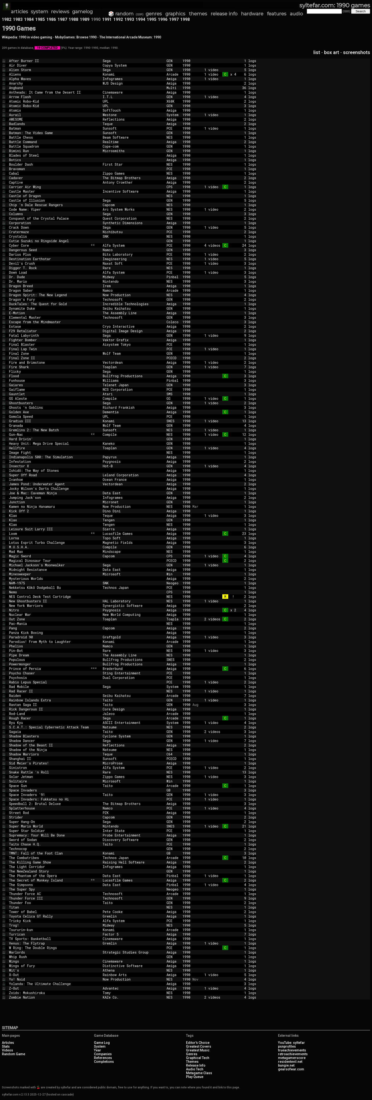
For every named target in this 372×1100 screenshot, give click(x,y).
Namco (133, 250)
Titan (49, 907)
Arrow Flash (49, 97)
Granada (49, 425)
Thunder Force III (49, 898)
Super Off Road (49, 475)
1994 (140, 19)
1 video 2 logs (227, 209)
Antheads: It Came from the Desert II (49, 92)
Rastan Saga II (49, 704)
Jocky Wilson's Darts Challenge (49, 488)
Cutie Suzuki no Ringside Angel (49, 241)
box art (331, 52)
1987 (62, 19)
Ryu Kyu (49, 722)
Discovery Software (133, 839)
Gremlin (133, 916)
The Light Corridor (49, 866)
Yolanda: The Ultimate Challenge (49, 984)
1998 (185, 19)
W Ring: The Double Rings (49, 947)
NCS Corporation (133, 389)
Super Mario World (49, 826)
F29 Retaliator (49, 331)
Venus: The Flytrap (49, 943)
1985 (40, 19)
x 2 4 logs (227, 610)
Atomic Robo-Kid (49, 101)
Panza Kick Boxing (49, 632)
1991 (107, 19)
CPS (172, 187)
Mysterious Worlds (49, 578)
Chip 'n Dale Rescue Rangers (49, 205)
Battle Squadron (49, 146)
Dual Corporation (133, 677)
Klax (49, 515)
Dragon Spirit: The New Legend (49, 295)
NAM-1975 (49, 583)
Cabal (49, 173)
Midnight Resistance (49, 569)
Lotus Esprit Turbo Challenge (49, 542)
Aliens (49, 74)
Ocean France (133, 479)
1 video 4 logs (227, 97)
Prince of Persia (49, 668)
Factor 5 (133, 934)
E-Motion (49, 313)
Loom (49, 533)
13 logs (227, 772)
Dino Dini (133, 511)
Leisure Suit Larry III (49, 529)
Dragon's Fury (49, 299)
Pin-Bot (49, 650)
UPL (133, 101)
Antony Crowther (133, 182)
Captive (49, 182)
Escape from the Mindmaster (49, 322)
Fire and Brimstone (49, 362)
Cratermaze (49, 232)
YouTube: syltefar (291, 1043)
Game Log (102, 1043)
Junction (49, 502)
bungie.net (286, 1065)
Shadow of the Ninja (49, 749)
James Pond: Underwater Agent (49, 484)
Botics (49, 160)
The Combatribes (49, 857)
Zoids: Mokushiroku (49, 993)
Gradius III (49, 421)
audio (296, 14)
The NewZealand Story (49, 871)
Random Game (13, 1054)
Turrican (49, 934)
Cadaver (49, 178)
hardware (252, 14)
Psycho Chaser (49, 673)
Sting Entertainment (133, 673)
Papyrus (133, 457)
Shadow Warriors (49, 754)
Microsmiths (133, 151)
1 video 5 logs (227, 70)
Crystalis (49, 236)
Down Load (49, 272)
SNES (172, 421)
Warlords (49, 952)
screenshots (356, 52)
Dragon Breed (49, 286)
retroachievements (293, 1054)
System (172, 115)
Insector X (49, 466)
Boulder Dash (49, 164)
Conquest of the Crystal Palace (49, 218)
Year (97, 1050)
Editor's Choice (197, 1043)
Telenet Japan (133, 385)
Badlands (49, 124)
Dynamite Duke (49, 308)
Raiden (49, 695)
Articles (8, 1043)
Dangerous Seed (49, 250)
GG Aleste (49, 398)
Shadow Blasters (49, 736)
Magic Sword (49, 556)
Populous (49, 659)
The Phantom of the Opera (49, 875)
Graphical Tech (197, 1058)
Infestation (49, 461)
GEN (172, 61)
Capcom (133, 205)
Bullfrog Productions (133, 376)
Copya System (133, 65)
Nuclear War (49, 614)
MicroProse (133, 763)
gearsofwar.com (291, 1069)
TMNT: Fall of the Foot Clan (49, 853)
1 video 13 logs (227, 421)
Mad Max (49, 551)
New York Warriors (49, 605)
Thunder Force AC (49, 893)
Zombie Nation (49, 997)
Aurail (49, 115)
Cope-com (133, 146)
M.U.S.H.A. (49, 547)
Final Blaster (49, 344)
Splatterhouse (49, 808)
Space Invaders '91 (49, 794)
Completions (104, 1062)
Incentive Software (133, 191)
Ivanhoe (49, 479)
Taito (133, 700)
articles (19, 11)
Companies (103, 1054)
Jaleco (133, 713)
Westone (133, 115)
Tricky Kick (49, 920)
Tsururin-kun (49, 929)
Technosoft (133, 299)
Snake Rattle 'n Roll (49, 772)
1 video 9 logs (227, 335)
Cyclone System (133, 736)
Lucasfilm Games (133, 533)
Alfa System (133, 245)
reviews (60, 11)
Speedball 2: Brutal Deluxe (49, 803)
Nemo (49, 592)
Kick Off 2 (49, 511)
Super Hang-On (49, 821)
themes (198, 14)
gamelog (82, 11)
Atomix (49, 110)
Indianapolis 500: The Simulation (49, 457)
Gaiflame (49, 389)
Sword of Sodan (49, 839)
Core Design (133, 709)
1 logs (227, 61)
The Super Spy (49, 889)
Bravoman (49, 169)
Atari (133, 394)
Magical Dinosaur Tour (49, 560)
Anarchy (49, 83)
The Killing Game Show (49, 862)
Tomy (133, 993)
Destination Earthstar (49, 259)
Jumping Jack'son (49, 497)
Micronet (133, 502)
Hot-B (133, 466)
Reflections (133, 119)
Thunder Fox (49, 902)
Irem (133, 286)
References (103, 1058)
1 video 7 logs (227, 367)
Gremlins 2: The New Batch (49, 430)
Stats (6, 1046)
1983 (18, 19)
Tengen (133, 520)
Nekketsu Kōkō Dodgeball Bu (49, 587)
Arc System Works (133, 209)
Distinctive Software (133, 966)
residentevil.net (290, 1062)
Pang (49, 628)
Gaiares (49, 385)
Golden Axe (49, 412)
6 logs (227, 547)
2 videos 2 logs (227, 619)
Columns (49, 214)
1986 (51, 19)
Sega (133, 61)
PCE (172, 128)
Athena (133, 970)
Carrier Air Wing (49, 187)
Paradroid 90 (49, 637)
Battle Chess (49, 137)
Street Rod (49, 812)
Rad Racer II (49, 691)
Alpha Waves (49, 79)
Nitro (49, 610)
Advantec (133, 988)
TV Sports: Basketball (49, 938)
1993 (129, 19)
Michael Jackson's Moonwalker (49, 565)
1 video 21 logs (227, 826)
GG (172, 398)
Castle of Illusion (49, 200)
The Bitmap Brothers (133, 178)
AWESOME (49, 119)
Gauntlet (49, 394)
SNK (133, 236)
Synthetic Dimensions (133, 223)
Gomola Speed (49, 416)
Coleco (172, 322)
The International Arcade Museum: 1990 (130, 37)
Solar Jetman (49, 776)
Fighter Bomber (49, 340)
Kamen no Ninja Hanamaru (49, 506)
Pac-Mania (49, 623)
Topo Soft (133, 538)
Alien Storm (49, 70)
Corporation (49, 223)
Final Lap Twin (49, 349)
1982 (6, 19)
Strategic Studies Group (133, 952)
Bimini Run (49, 151)
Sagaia (49, 731)
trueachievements (292, 1050)
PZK (133, 812)
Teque (133, 124)
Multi (172, 88)
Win (172, 574)
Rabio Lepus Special (49, 682)
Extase (49, 326)
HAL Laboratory (133, 601)
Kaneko (133, 443)
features (276, 14)
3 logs (227, 106)
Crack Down (49, 227)
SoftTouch (133, 110)
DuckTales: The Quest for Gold (49, 304)
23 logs (227, 533)
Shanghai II (49, 758)
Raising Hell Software (133, 862)
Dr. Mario (49, 281)
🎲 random (121, 14)
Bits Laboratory (133, 254)
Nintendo (133, 281)
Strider (49, 817)
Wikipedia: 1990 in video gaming (27, 37)
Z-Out (49, 988)
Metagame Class (199, 1073)
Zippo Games (133, 173)
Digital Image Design (133, 331)
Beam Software (133, 137)
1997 (174, 19)
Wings (49, 961)
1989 (84, 19)
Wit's (49, 970)
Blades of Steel (49, 155)
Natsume (133, 727)
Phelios (49, 646)
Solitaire (49, 781)
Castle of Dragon (49, 196)
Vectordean (133, 362)
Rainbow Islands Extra (49, 700)
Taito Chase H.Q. (49, 844)
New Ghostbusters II (49, 601)
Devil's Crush (49, 263)
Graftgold (133, 637)
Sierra (133, 529)
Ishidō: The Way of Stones (49, 470)
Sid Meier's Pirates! (49, 763)
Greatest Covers (198, 1046)
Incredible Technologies (133, 304)
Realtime (133, 142)
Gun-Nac (49, 434)
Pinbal (172, 277)
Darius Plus (49, 254)
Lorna (49, 538)
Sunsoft (133, 128)
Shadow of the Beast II (49, 745)
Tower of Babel (49, 911)
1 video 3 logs (227, 263)
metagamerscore (292, 1058)
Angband (49, 88)
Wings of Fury (49, 966)
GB (172, 790)
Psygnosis (133, 461)
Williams (133, 380)
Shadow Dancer (49, 740)
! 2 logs (227, 596)
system (39, 11)
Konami (133, 74)
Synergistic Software (133, 605)
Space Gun (49, 785)
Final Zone (49, 353)
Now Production (133, 295)
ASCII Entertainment (133, 722)
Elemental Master (49, 317)
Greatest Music (197, 1050)
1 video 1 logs (227, 79)
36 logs (227, 88)
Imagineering (133, 259)
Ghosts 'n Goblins (49, 407)
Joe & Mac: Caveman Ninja (49, 493)
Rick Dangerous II (49, 709)
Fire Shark (49, 367)
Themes (192, 1062)
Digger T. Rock (49, 268)
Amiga (172, 79)
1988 (73, 19)
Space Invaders (49, 790)
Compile (133, 398)
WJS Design (133, 83)
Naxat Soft (133, 263)
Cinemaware (133, 92)
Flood (49, 376)
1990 (186, 61)
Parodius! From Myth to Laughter (49, 641)
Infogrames (133, 79)
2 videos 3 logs (227, 731)
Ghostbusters (49, 403)
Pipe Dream (49, 655)
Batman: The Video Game (49, 133)
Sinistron (49, 767)
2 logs (227, 83)
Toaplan (133, 367)
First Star (133, 164)
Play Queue (194, 1077)
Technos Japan (133, 587)
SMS (172, 394)
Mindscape (133, 551)
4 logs (227, 295)
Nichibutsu (133, 232)
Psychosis (49, 677)
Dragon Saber (49, 290)
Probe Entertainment (133, 835)
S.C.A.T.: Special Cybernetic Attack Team (49, 727)
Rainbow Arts (133, 975)
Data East (133, 493)
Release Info (195, 1065)
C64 (172, 754)
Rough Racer (49, 718)
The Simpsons (49, 884)
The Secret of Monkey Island (49, 880)
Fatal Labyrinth (49, 335)
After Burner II (49, 61)
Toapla (172, 619)
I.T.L (133, 97)
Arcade (172, 74)
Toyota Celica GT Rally (49, 916)
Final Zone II (49, 358)
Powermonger (49, 664)
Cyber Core (49, 245)
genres (154, 14)
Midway (133, 277)
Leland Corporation (133, 475)
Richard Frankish (133, 407)
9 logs (227, 898)
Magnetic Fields (133, 542)
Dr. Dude (49, 277)
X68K (172, 101)
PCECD (172, 358)
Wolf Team (133, 353)
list (316, 52)
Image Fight (49, 452)
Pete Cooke (133, 911)
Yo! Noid (49, 979)
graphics (175, 14)
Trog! (49, 925)
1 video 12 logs (227, 434)
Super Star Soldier (49, 830)
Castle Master (49, 191)
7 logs (227, 695)
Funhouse (49, 380)
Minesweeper (49, 574)
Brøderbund (133, 668)
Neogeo (172, 583)
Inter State (133, 830)
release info (224, 14)
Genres (191, 1054)
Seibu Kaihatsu (133, 308)
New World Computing (133, 614)
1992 (118, 19)
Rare (133, 268)
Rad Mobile (49, 686)
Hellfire (49, 448)
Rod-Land (49, 713)
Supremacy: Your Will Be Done (49, 835)
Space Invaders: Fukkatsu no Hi (49, 799)
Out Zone (49, 619)
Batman (49, 128)
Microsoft (133, 574)
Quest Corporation (133, 218)
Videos (7, 1050)
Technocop (49, 848)
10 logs (227, 857)
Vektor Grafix (133, 340)
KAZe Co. (133, 997)
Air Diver (49, 65)
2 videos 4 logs (227, 997)
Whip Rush (49, 957)
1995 (151, 19)
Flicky (49, 371)
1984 (29, 19)
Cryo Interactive (133, 326)
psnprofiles (287, 1046)
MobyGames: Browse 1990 (76, 37)
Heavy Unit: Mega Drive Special (49, 443)
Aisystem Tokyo (133, 344)
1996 (162, 19)
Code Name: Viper (49, 209)
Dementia (133, 412)
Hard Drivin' (49, 439)
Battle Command (49, 142)
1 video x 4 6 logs (227, 74)
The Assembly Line (133, 313)
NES (172, 137)
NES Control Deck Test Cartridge (49, 596)
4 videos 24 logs (227, 245)
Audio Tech (194, 1069)
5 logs (227, 200)
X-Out (49, 975)
